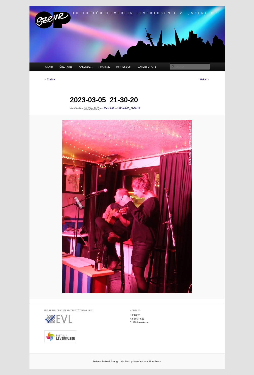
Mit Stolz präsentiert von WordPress (141, 361)
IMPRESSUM (123, 66)
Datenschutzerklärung (105, 361)
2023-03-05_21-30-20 (128, 108)
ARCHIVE (104, 66)
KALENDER (85, 66)
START (49, 66)
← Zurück (49, 79)
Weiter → (205, 79)
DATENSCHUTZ (146, 66)
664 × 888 (109, 108)
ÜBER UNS (66, 66)
